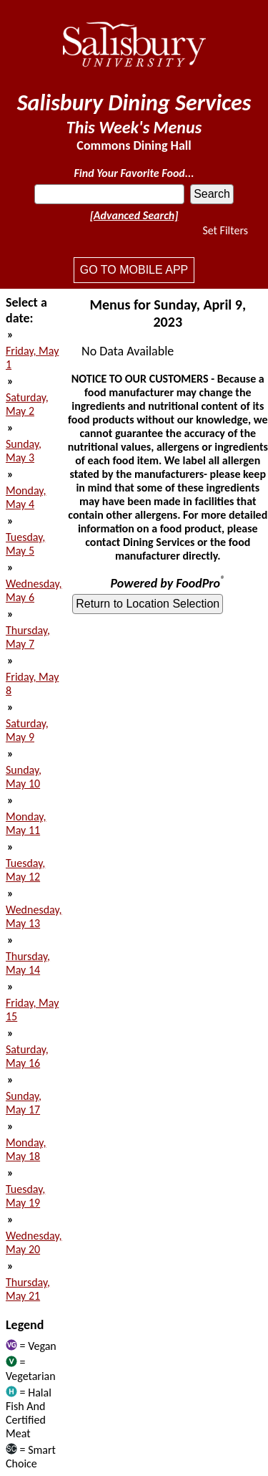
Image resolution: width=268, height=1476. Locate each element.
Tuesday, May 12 (25, 869)
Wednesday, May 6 (34, 590)
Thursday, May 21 (28, 1289)
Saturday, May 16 (27, 1056)
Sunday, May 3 (23, 450)
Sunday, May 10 (23, 776)
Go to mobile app (134, 270)
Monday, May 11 (26, 823)
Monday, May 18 (26, 1149)
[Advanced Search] (134, 215)
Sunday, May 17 (23, 1102)
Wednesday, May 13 (34, 916)
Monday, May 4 (26, 497)
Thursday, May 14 (28, 963)
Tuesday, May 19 (25, 1195)
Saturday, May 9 (27, 730)
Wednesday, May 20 (34, 1242)
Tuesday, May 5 (25, 543)
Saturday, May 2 (27, 404)
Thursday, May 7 (28, 637)
